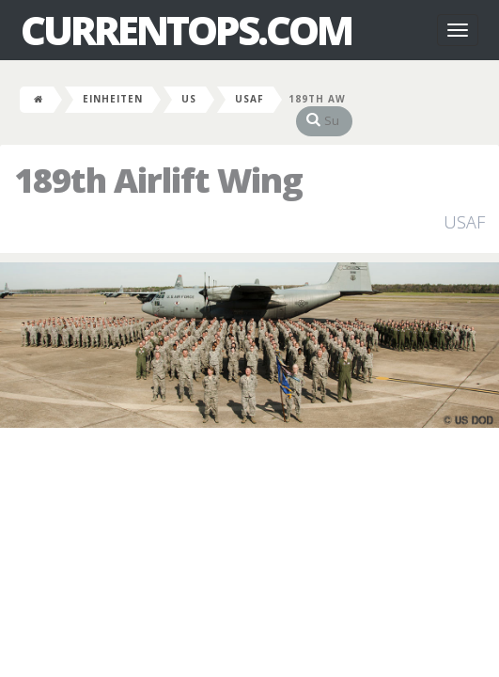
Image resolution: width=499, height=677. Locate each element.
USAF (249, 98)
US (188, 98)
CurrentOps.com (186, 30)
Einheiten (113, 98)
